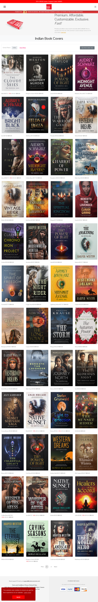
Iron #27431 (4, 136)
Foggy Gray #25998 (31, 304)
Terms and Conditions (18, 585)
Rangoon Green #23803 (32, 93)
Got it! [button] (18, 597)
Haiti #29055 (53, 262)
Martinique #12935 (80, 559)
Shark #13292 (54, 515)
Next (55, 567)
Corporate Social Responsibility (20, 587)
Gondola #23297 (30, 262)
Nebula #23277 (79, 262)
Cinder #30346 (5, 262)
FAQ (6, 587)
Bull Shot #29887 (31, 220)
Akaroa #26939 (54, 389)
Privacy (27, 585)
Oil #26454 (78, 431)
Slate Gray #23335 (80, 178)
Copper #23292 (79, 304)
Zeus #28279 (5, 178)
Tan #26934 (78, 389)
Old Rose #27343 (30, 136)
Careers (42, 587)
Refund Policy (33, 585)
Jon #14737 (29, 515)
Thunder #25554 (54, 136)
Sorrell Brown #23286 (7, 389)
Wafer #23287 (79, 136)
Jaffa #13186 (78, 515)
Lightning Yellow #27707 (57, 304)
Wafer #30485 (5, 220)
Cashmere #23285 (55, 559)
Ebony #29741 (5, 473)
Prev (42, 567)
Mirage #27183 (54, 220)
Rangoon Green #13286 (32, 559)
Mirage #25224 (54, 347)
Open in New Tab (87, 47)
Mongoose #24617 (6, 347)
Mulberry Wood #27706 (81, 93)
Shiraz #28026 (79, 347)
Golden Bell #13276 (55, 473)
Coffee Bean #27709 (32, 178)
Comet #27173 (5, 304)
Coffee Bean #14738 (6, 515)
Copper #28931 (30, 347)
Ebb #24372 (4, 93)
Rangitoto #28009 (55, 178)
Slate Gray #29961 (31, 389)
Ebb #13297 (29, 431)
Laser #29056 (54, 93)
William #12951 (5, 559)
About (9, 587)
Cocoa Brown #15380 (7, 431)
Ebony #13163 (54, 431)
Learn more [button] (27, 592)
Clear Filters (23, 47)
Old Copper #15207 (80, 473)
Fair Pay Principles (34, 587)
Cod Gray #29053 (31, 473)
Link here (63, 32)
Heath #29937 (79, 220)
